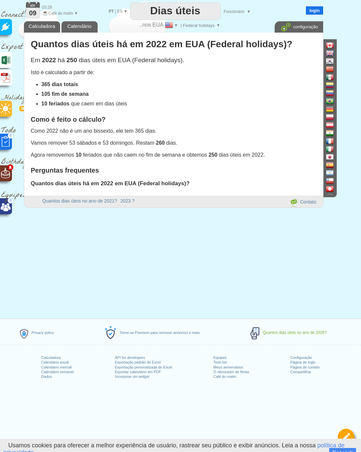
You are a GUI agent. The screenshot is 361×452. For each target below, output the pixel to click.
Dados (46, 376)
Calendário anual (55, 362)
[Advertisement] (173, 262)
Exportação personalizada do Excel (143, 367)
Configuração (301, 358)
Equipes (220, 358)
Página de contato (305, 367)
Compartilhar (300, 372)
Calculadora (51, 358)
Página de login (303, 362)
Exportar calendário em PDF (138, 372)
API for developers (130, 358)
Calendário (79, 26)
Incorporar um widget (132, 376)
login (314, 10)
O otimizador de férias (231, 372)
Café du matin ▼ (60, 13)
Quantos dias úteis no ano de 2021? (80, 201)
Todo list (220, 362)
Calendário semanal (57, 372)
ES (120, 11)
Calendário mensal (56, 367)
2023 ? (127, 201)
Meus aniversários (228, 367)
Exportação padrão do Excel (138, 362)
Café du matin (225, 376)
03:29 (47, 7)
